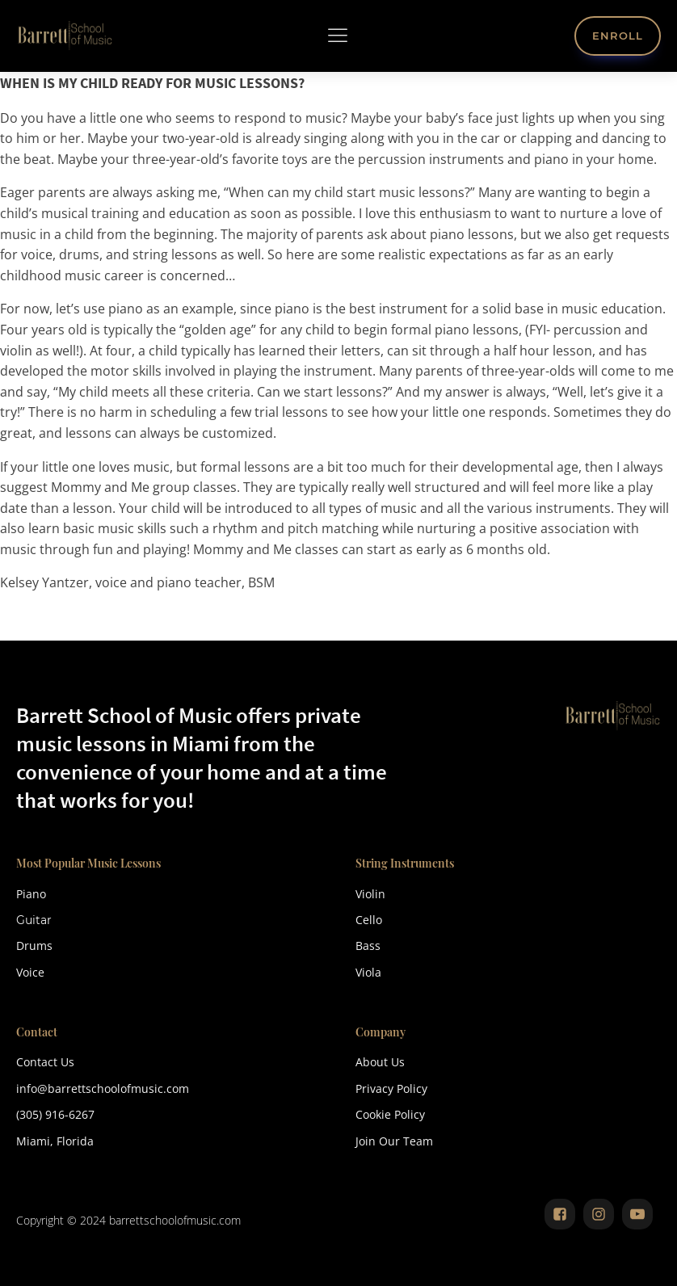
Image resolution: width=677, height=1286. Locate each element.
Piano (31, 893)
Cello (368, 919)
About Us (380, 1062)
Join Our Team (394, 1141)
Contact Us (45, 1062)
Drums (34, 945)
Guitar (34, 920)
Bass (368, 945)
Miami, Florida (55, 1141)
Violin (370, 893)
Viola (368, 972)
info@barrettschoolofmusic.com (102, 1088)
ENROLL (617, 35)
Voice (30, 972)
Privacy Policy (391, 1088)
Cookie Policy (390, 1114)
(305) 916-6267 (55, 1114)
